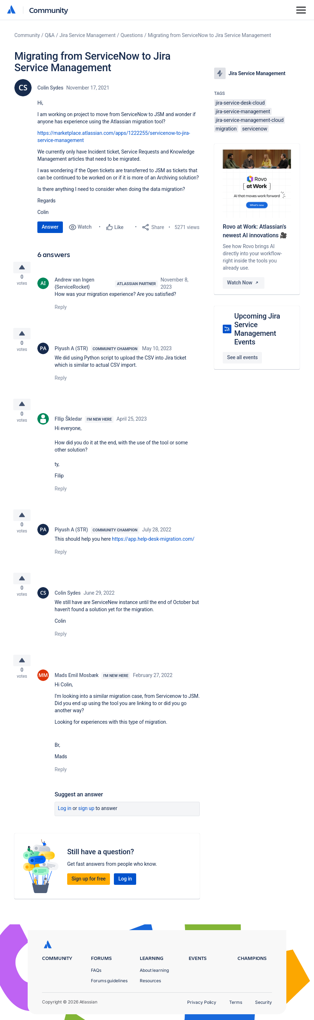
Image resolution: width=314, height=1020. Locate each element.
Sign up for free (88, 895)
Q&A (50, 35)
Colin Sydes (50, 88)
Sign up (86, 825)
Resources (150, 980)
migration (226, 129)
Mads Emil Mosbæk (76, 692)
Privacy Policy (201, 1002)
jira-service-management (243, 111)
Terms (235, 1002)
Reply (61, 310)
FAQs (96, 970)
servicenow (254, 129)
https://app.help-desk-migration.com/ (153, 550)
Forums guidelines (109, 980)
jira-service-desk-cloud (240, 103)
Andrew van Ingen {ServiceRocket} (74, 286)
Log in (64, 825)
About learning (154, 970)
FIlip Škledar (68, 427)
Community (48, 10)
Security (263, 1002)
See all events (242, 357)
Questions (132, 35)
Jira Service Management (88, 35)
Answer (50, 227)
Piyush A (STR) (71, 354)
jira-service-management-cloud (249, 120)
